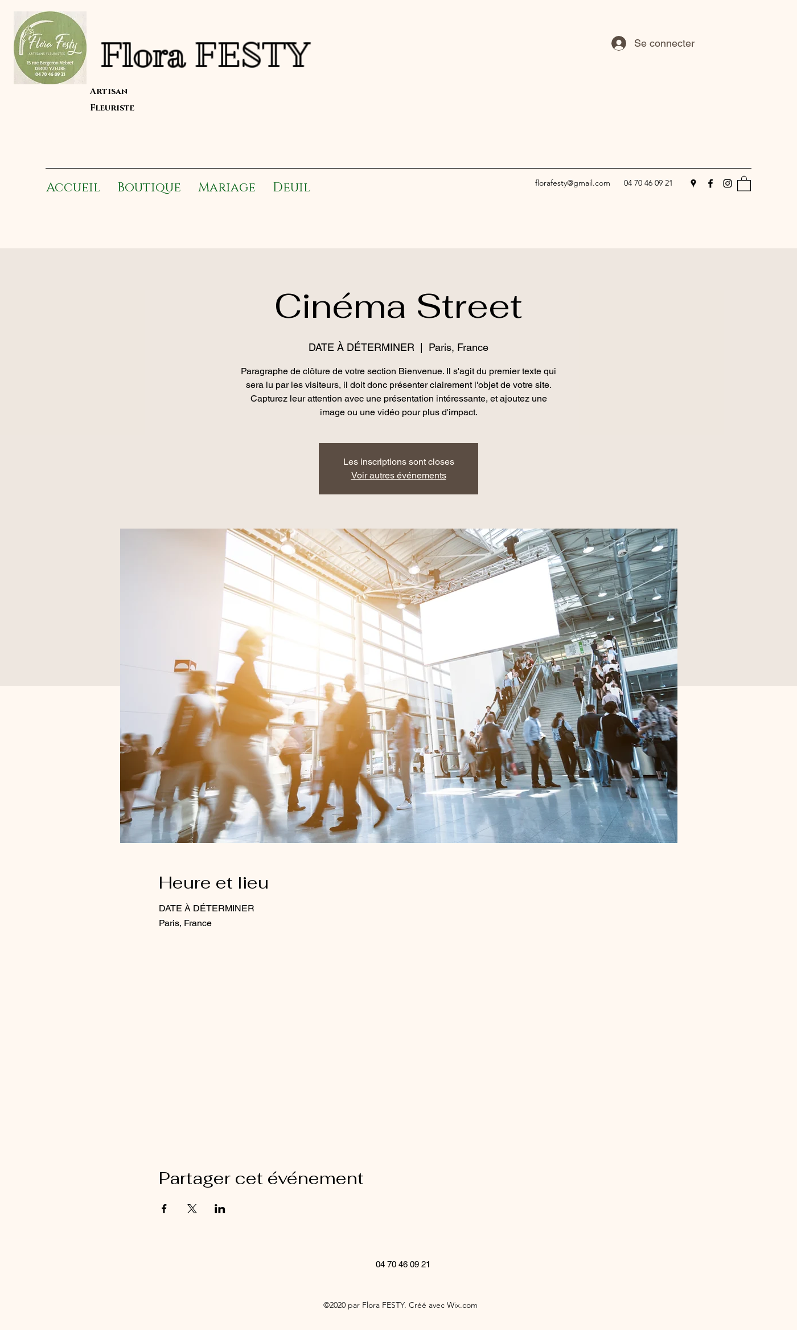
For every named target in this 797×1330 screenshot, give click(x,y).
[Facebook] (710, 183)
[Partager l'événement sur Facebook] (164, 1208)
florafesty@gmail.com (572, 183)
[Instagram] (727, 183)
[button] (744, 183)
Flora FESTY (273, 55)
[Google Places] (693, 183)
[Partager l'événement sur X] (192, 1208)
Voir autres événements (398, 475)
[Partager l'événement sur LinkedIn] (220, 1208)
